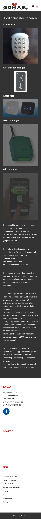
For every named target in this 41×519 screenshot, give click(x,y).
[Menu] (37, 6)
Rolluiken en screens (9, 480)
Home (5, 473)
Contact (5, 495)
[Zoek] (32, 6)
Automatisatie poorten (10, 476)
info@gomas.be (16, 402)
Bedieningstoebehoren (11, 487)
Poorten (5, 491)
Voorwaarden (7, 498)
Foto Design (24, 515)
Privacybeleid (7, 502)
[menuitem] (32, 6)
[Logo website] (17, 6)
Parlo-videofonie (8, 483)
